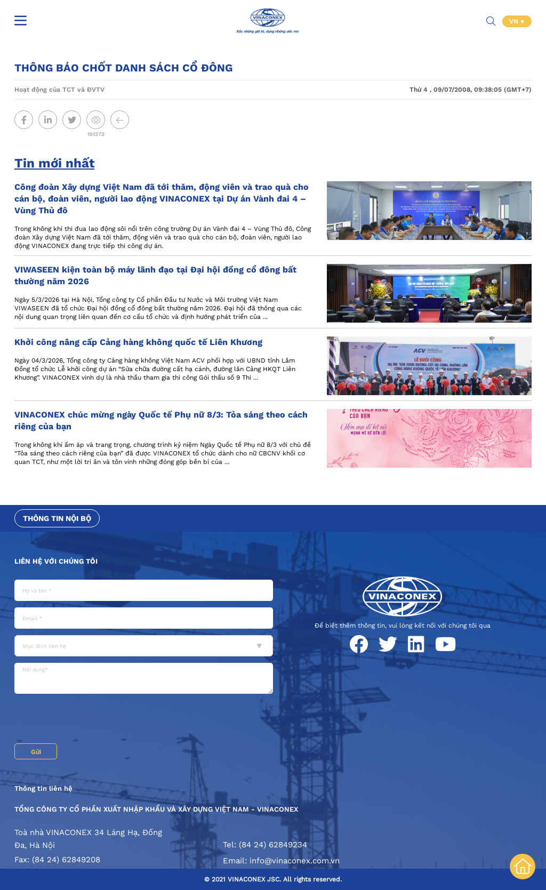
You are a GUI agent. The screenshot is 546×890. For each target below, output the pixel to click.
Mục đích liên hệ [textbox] (44, 646)
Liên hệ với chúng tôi (56, 561)
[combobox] (143, 645)
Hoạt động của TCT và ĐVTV (59, 89)
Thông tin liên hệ (43, 788)
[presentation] (95, 720)
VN (514, 21)
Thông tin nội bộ (57, 518)
